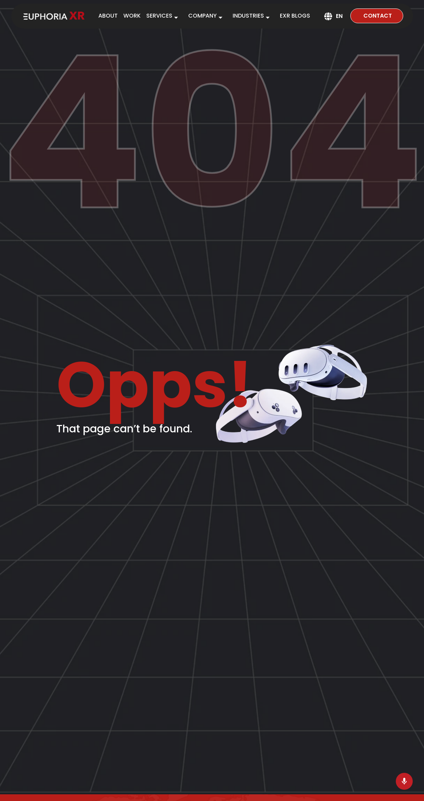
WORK (132, 16)
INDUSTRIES (253, 17)
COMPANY (207, 17)
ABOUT (108, 16)
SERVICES (164, 17)
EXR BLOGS (295, 16)
